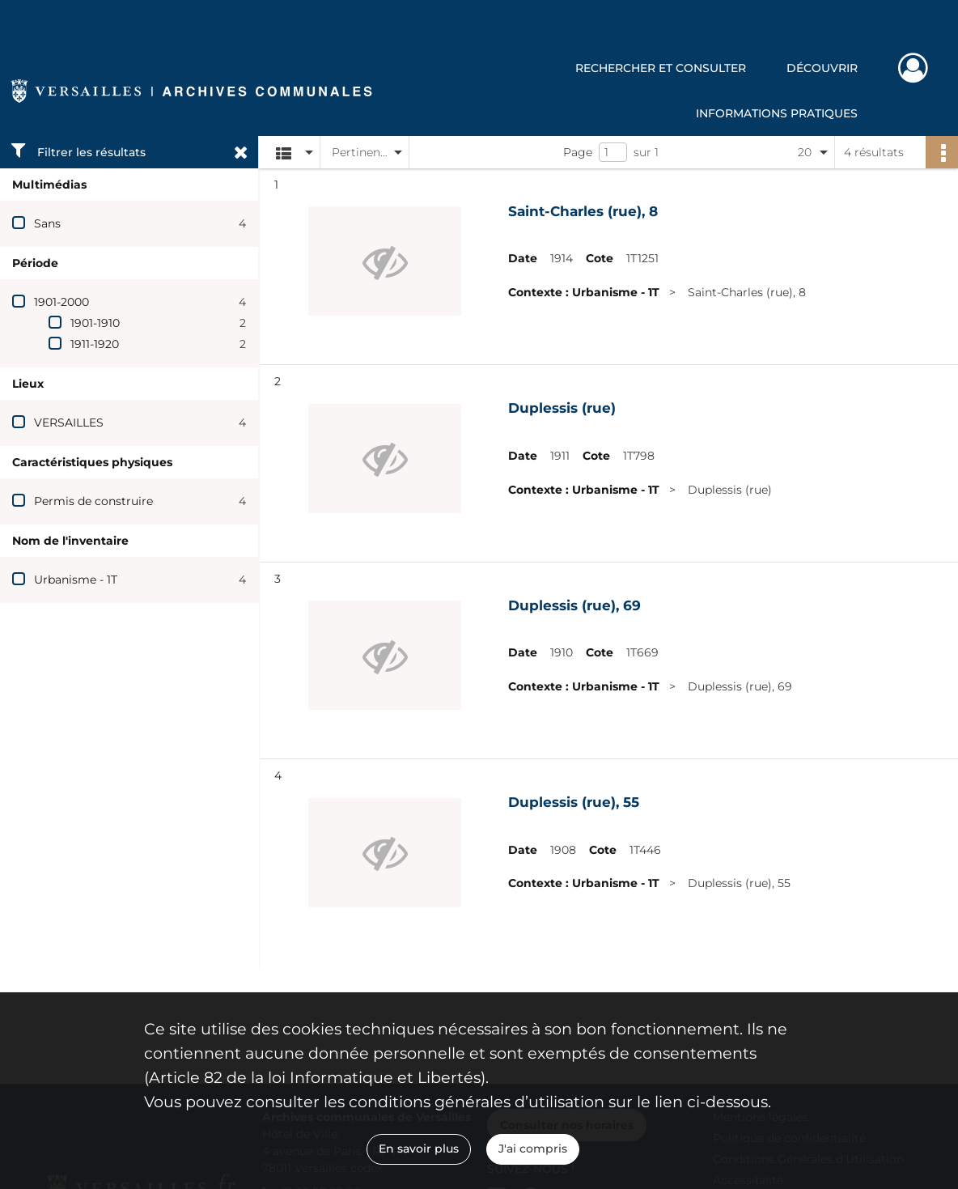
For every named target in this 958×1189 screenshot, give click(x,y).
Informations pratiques (777, 113)
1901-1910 (95, 323)
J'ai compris (532, 1148)
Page (577, 152)
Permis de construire (93, 501)
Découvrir (822, 68)
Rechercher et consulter (660, 68)
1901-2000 (61, 302)
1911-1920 (94, 344)
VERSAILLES (69, 422)
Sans (47, 223)
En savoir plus (419, 1148)
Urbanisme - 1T (75, 579)
